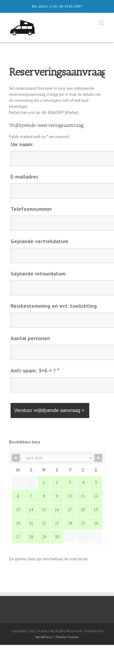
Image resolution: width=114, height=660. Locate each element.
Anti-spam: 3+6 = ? (35, 370)
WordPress (43, 637)
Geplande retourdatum (38, 273)
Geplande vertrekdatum (39, 241)
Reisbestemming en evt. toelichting (54, 305)
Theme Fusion (67, 637)
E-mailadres (24, 176)
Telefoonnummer (31, 208)
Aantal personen (30, 338)
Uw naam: (22, 144)
